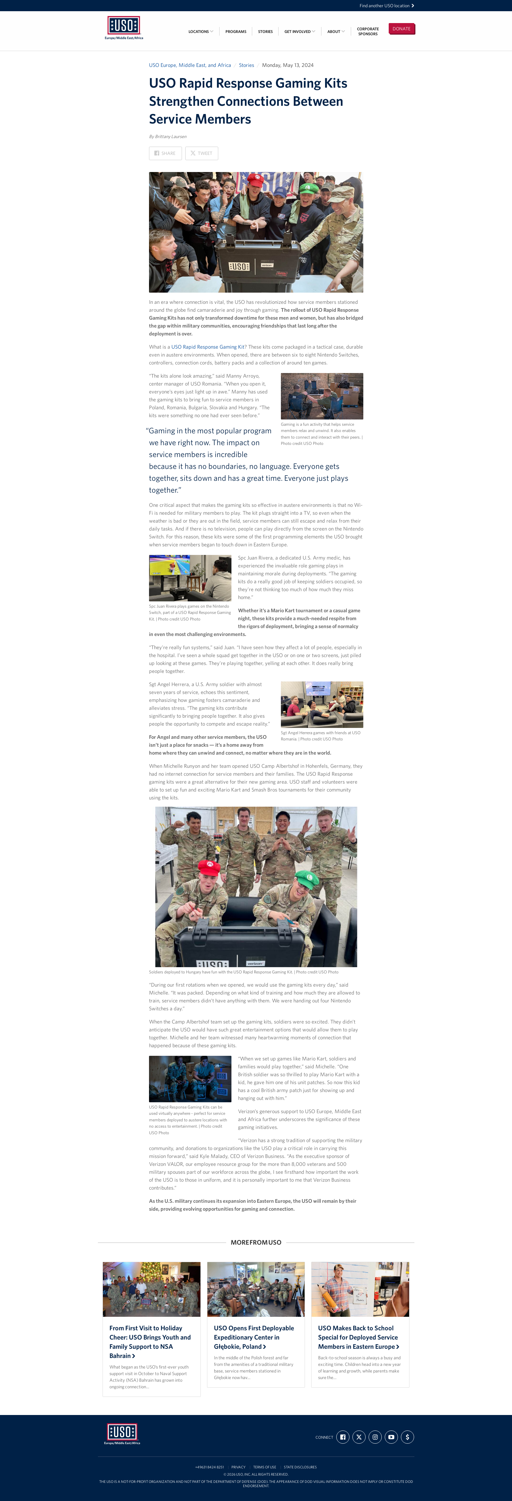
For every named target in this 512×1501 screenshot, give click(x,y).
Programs (236, 31)
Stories (265, 31)
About (336, 31)
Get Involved (300, 31)
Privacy (238, 1467)
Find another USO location (387, 5)
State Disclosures (300, 1467)
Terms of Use (264, 1467)
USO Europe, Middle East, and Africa (190, 65)
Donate (401, 29)
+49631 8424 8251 (209, 1467)
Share (165, 155)
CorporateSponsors (368, 31)
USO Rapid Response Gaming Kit (207, 346)
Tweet (201, 155)
